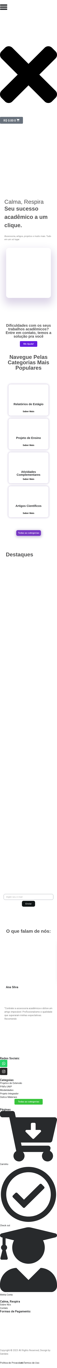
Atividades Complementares (28, 473)
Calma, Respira (10, 1301)
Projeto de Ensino (28, 438)
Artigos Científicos (28, 505)
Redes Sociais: (10, 1058)
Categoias (7, 1080)
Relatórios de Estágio (29, 404)
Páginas (5, 1109)
